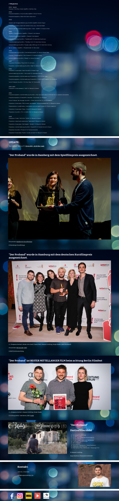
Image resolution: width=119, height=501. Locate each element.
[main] (59, 68)
